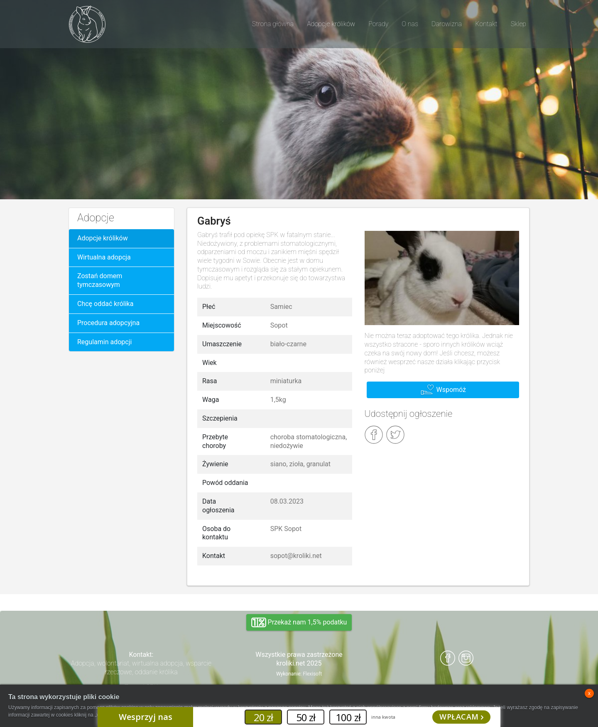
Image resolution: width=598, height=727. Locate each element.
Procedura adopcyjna (108, 323)
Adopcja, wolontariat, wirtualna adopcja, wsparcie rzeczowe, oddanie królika (141, 667)
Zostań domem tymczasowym (99, 280)
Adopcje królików (102, 238)
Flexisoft (312, 674)
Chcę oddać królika (105, 304)
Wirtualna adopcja (104, 257)
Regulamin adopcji (104, 342)
